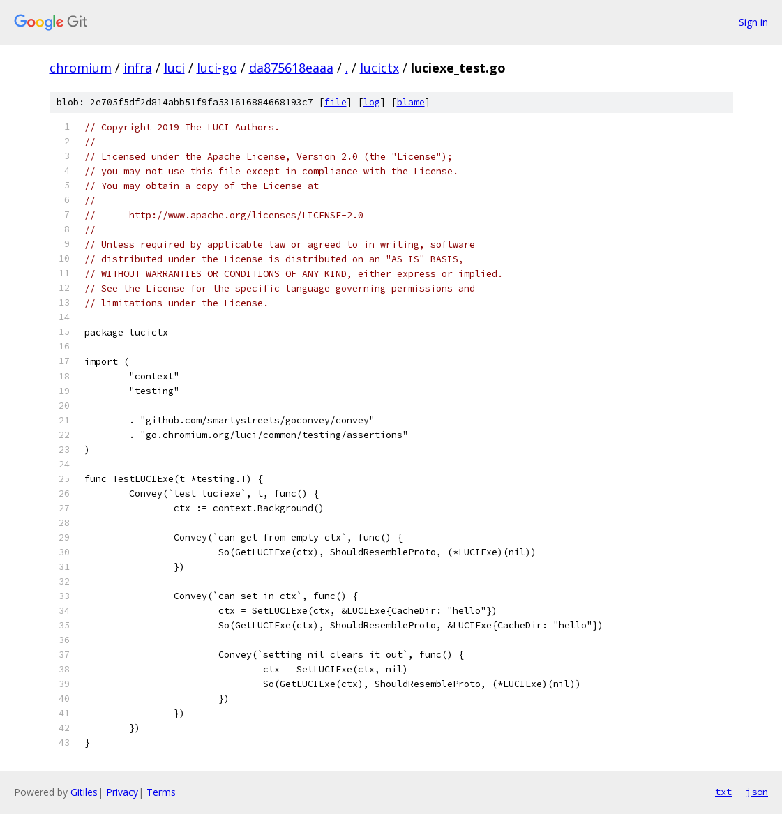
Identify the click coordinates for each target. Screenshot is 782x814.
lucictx (379, 67)
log (371, 102)
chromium (81, 67)
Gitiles (84, 792)
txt (723, 791)
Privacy (122, 792)
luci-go (217, 67)
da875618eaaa (291, 67)
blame (411, 102)
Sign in (753, 22)
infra (137, 67)
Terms (161, 792)
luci (174, 67)
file (335, 102)
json (757, 791)
